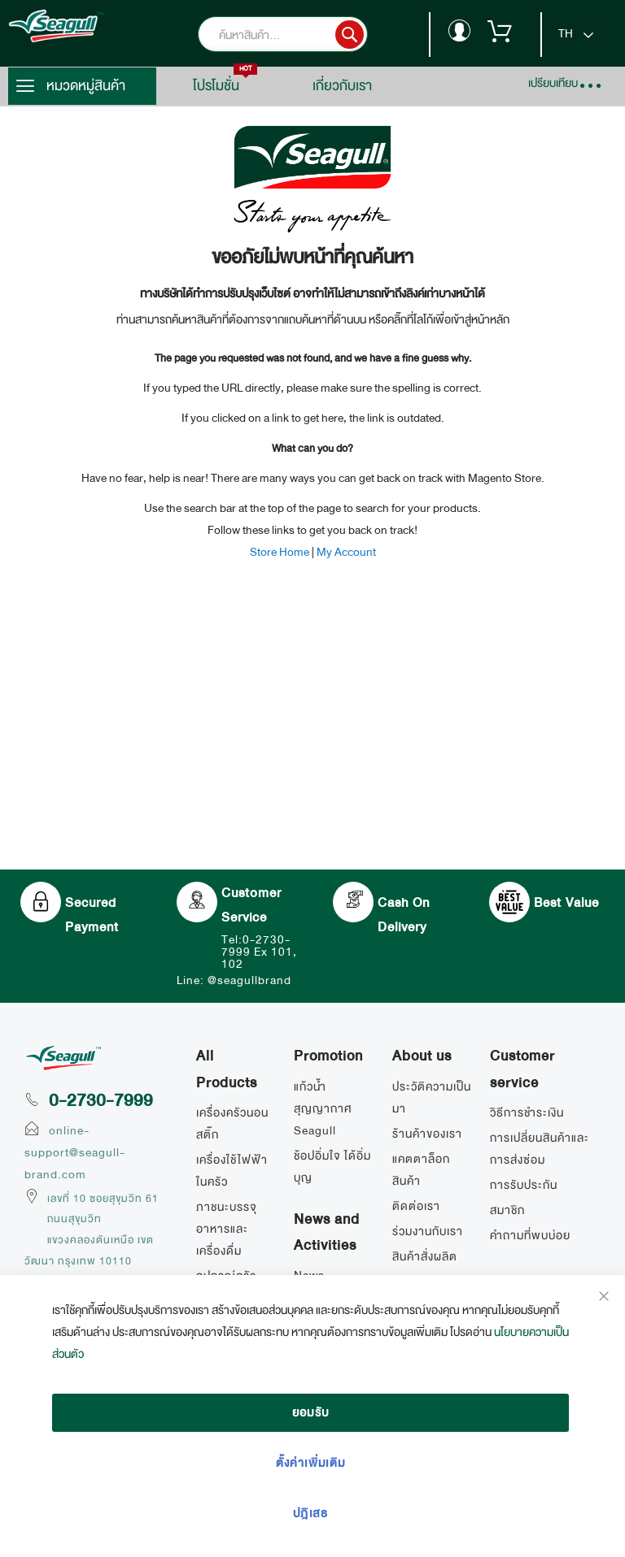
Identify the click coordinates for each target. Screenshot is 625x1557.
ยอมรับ (311, 1412)
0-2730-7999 (101, 1100)
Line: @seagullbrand (234, 980)
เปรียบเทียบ (553, 83)
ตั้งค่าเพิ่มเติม (311, 1462)
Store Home (279, 552)
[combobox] (307, 34)
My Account (346, 552)
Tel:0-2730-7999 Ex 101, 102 (259, 952)
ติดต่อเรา (416, 1206)
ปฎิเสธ (310, 1513)
